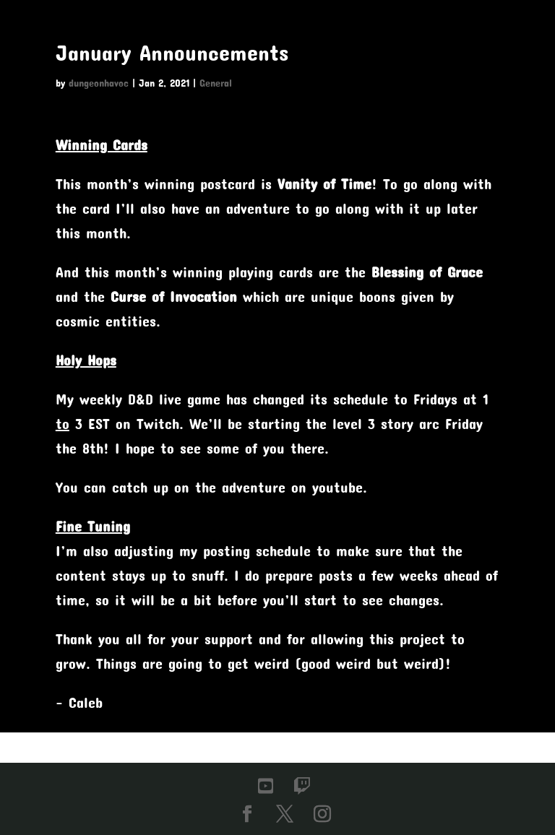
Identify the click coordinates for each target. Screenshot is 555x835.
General (215, 83)
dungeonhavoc (99, 83)
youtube (337, 487)
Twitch (158, 423)
